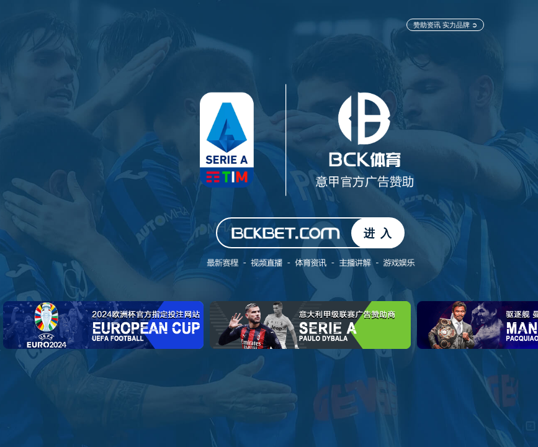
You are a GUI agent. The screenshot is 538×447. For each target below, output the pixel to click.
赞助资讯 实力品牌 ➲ (445, 24)
